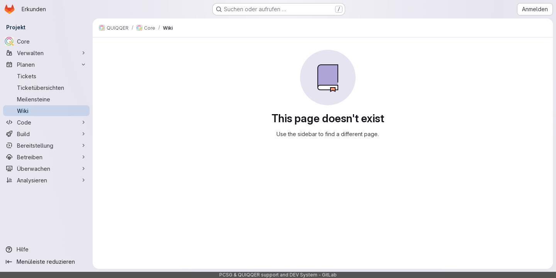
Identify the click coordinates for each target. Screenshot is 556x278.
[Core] (46, 41)
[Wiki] (46, 110)
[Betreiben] (46, 157)
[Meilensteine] (46, 99)
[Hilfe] (46, 249)
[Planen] (46, 64)
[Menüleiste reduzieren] (46, 261)
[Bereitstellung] (46, 145)
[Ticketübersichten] (46, 87)
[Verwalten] (46, 52)
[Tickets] (46, 76)
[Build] (46, 133)
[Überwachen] (46, 168)
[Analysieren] (46, 180)
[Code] (46, 122)
